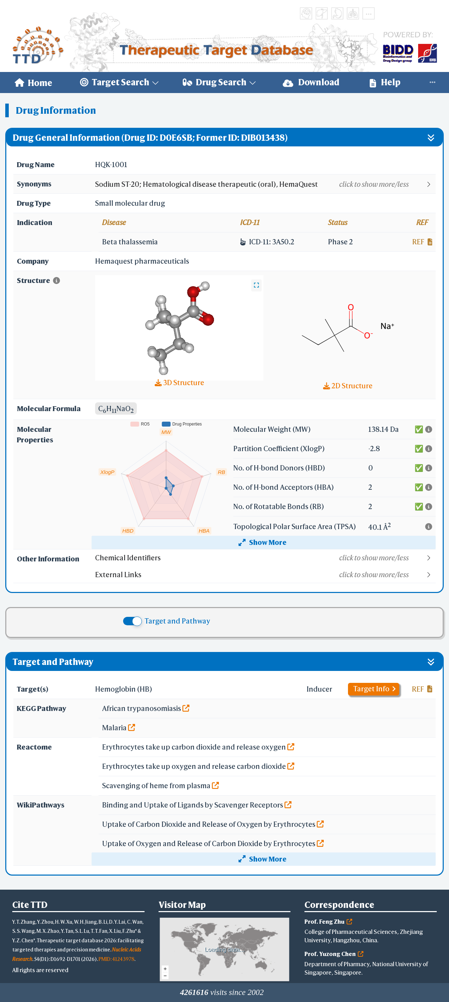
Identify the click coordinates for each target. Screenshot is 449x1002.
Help (385, 82)
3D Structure (179, 382)
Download (311, 82)
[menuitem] (33, 82)
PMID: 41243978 (116, 959)
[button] (265, 184)
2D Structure (348, 386)
